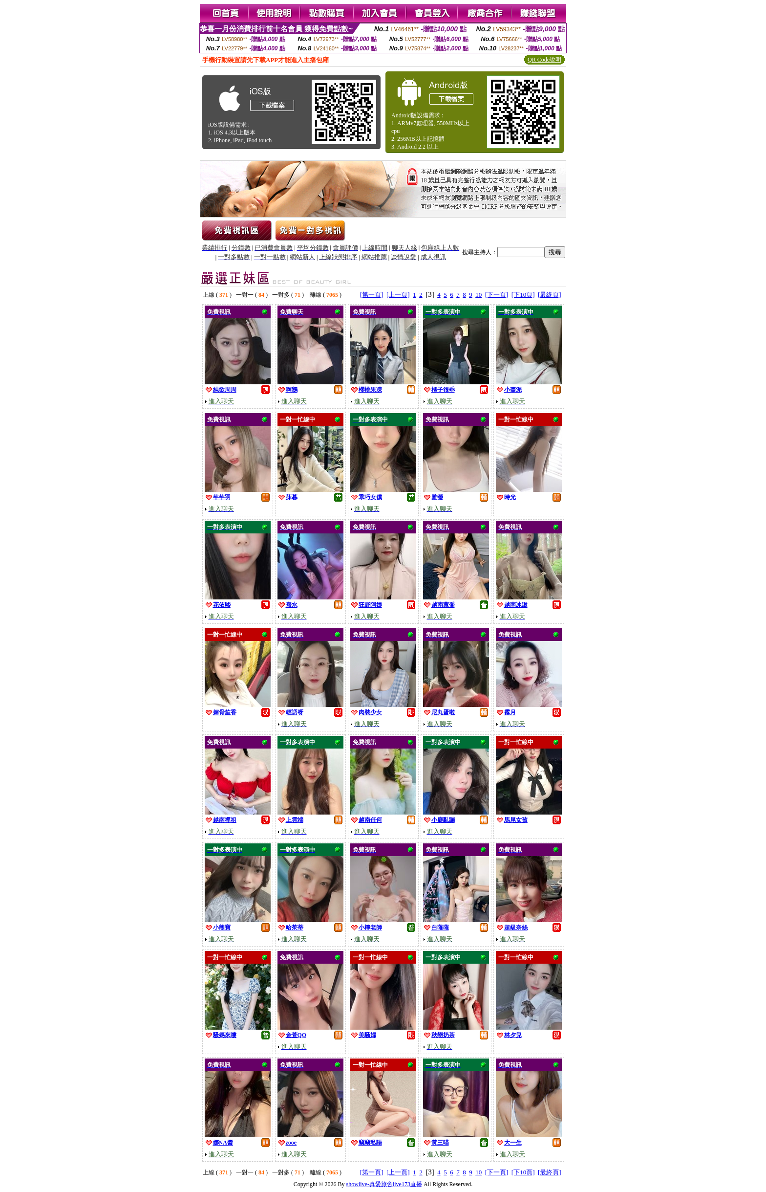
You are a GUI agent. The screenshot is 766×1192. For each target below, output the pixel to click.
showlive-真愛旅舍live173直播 (384, 1184)
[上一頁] (398, 294)
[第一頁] (371, 294)
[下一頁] (497, 294)
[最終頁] (549, 294)
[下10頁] (523, 294)
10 (478, 294)
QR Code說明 (544, 59)
